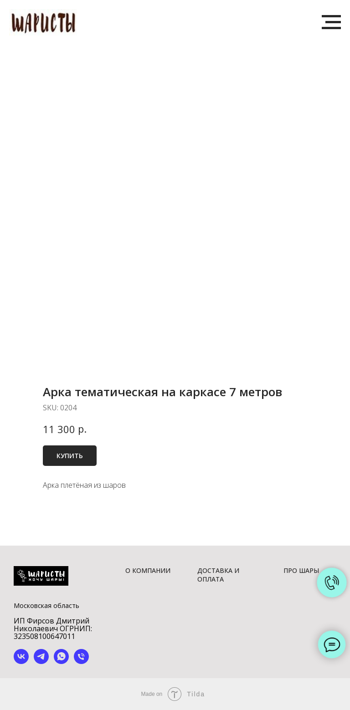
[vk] (21, 661)
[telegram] (41, 661)
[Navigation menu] (331, 22)
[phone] (81, 661)
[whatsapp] (61, 661)
